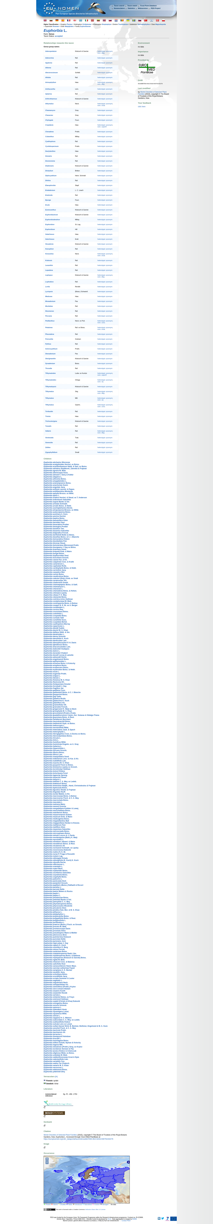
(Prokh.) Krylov (60, 987)
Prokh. (55, 674)
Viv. (56, 985)
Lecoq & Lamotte (58, 655)
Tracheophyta (123, 24)
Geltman (57, 769)
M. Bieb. (55, 471)
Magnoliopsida (160, 24)
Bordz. (58, 508)
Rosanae (56, 26)
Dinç (54, 1072)
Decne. (55, 862)
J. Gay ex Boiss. (60, 547)
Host (54, 964)
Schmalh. (56, 504)
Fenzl (56, 773)
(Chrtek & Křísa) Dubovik (62, 1001)
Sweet (55, 777)
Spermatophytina (144, 24)
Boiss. (55, 479)
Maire (54, 804)
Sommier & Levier (59, 978)
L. (53, 477)
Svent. (56, 485)
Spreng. (55, 775)
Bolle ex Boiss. (59, 535)
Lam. (55, 641)
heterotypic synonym (104, 51)
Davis (57, 929)
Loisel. (56, 1012)
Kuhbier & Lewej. (61, 808)
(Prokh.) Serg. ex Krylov (63, 1047)
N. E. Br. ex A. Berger (61, 605)
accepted (59, 36)
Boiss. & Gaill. (61, 585)
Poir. (55, 541)
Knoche (55, 806)
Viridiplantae (86, 24)
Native (70, 1204)
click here (142, 107)
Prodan (56, 524)
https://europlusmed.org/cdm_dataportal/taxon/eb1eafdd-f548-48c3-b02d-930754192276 (78, 1139)
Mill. (53, 1045)
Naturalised (88, 1204)
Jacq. (54, 487)
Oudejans (56, 649)
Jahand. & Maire (59, 842)
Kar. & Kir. (55, 560)
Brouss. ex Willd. (59, 493)
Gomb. (56, 583)
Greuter (57, 684)
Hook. (55, 1009)
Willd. (56, 728)
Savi (54, 522)
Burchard (57, 719)
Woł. (54, 572)
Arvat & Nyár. (61, 1057)
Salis (52, 696)
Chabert (56, 653)
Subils (54, 628)
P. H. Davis (60, 643)
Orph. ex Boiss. (59, 723)
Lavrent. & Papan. (59, 489)
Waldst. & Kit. (57, 794)
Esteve (58, 815)
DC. (54, 682)
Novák (55, 993)
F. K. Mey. (55, 595)
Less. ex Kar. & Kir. (61, 759)
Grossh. (56, 558)
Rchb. (55, 566)
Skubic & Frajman (60, 790)
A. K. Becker (58, 970)
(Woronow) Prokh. (61, 545)
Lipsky (55, 593)
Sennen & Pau (59, 1049)
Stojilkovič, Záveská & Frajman (65, 469)
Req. (53, 609)
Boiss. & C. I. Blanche (61, 537)
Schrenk (55, 636)
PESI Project (155, 8)
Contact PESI (126, 1220)
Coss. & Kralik (59, 562)
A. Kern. (56, 514)
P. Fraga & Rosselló (59, 854)
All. (54, 846)
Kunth (54, 991)
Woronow (57, 462)
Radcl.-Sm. (60, 953)
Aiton (56, 520)
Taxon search (119, 6)
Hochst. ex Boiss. (61, 464)
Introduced (78, 1204)
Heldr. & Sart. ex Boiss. (65, 466)
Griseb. (56, 858)
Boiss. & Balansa (62, 956)
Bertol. (55, 622)
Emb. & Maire (58, 551)
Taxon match (132, 6)
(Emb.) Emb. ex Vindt (61, 578)
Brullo (55, 699)
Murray (57, 624)
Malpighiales (69, 26)
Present (48, 1204)
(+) (56, 1076)
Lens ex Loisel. (58, 1024)
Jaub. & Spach (59, 730)
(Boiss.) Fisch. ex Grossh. (63, 924)
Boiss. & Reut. (59, 717)
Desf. (56, 556)
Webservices (143, 8)
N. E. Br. (55, 852)
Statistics (131, 8)
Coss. (55, 690)
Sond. (56, 757)
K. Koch (56, 638)
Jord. (55, 941)
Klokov (57, 539)
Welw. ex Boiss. (59, 1053)
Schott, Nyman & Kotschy (62, 1043)
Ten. (54, 529)
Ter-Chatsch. (57, 1063)
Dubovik (57, 850)
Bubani (57, 989)
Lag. (53, 856)
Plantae (69, 24)
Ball (56, 821)
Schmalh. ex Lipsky (61, 848)
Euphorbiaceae (85, 26)
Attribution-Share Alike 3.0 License (95, 1209)
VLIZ (109, 1219)
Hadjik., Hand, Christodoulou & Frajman (70, 786)
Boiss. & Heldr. (58, 506)
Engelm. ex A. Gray (61, 744)
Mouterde (58, 491)
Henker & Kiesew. (62, 823)
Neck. (56, 983)
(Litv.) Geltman (58, 599)
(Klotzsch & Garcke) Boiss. (65, 958)
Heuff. (55, 792)
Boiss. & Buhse (61, 603)
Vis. (54, 703)
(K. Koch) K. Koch (61, 860)
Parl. (55, 825)
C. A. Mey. (57, 902)
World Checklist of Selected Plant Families (60, 1135)
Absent (55, 1204)
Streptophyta (106, 24)
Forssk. (56, 533)
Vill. (55, 705)
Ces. (54, 1061)
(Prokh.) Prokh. (60, 713)
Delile (54, 889)
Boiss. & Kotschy (59, 663)
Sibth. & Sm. (57, 632)
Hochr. (55, 657)
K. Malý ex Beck (60, 709)
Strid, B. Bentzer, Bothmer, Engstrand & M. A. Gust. (76, 1026)
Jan (54, 688)
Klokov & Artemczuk (60, 1051)
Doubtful (63, 1204)
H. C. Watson (57, 1018)
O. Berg (56, 947)
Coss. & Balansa (59, 962)
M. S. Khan (56, 630)
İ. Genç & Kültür (58, 475)
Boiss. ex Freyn (59, 997)
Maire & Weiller (60, 933)
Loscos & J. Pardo (59, 835)
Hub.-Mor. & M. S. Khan (62, 910)
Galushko (57, 500)
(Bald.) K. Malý (60, 837)
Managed (105, 1204)
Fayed (59, 968)
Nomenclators (119, 8)
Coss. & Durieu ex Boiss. (65, 734)
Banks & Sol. (57, 502)
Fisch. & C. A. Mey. (61, 798)
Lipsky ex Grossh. (61, 767)
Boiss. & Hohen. (60, 591)
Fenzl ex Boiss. (58, 765)
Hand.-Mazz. (60, 966)
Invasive (97, 1204)
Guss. (56, 473)
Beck (53, 869)
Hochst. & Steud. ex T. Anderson (65, 498)
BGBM (134, 1219)
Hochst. (55, 516)
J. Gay (55, 686)
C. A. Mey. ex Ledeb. (60, 781)
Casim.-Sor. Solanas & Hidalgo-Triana (71, 715)
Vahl (54, 618)
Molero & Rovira (58, 891)
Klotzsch (57, 937)
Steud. (55, 543)
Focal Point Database (148, 6)
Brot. (55, 935)
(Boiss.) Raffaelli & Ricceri (63, 885)
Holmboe (57, 1036)
